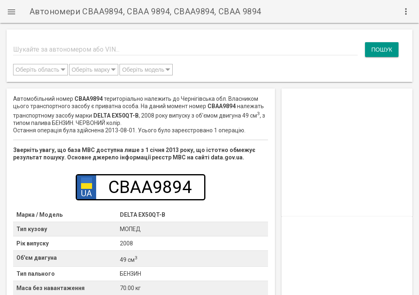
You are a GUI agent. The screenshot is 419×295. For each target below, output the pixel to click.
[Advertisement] (347, 139)
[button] (11, 11)
